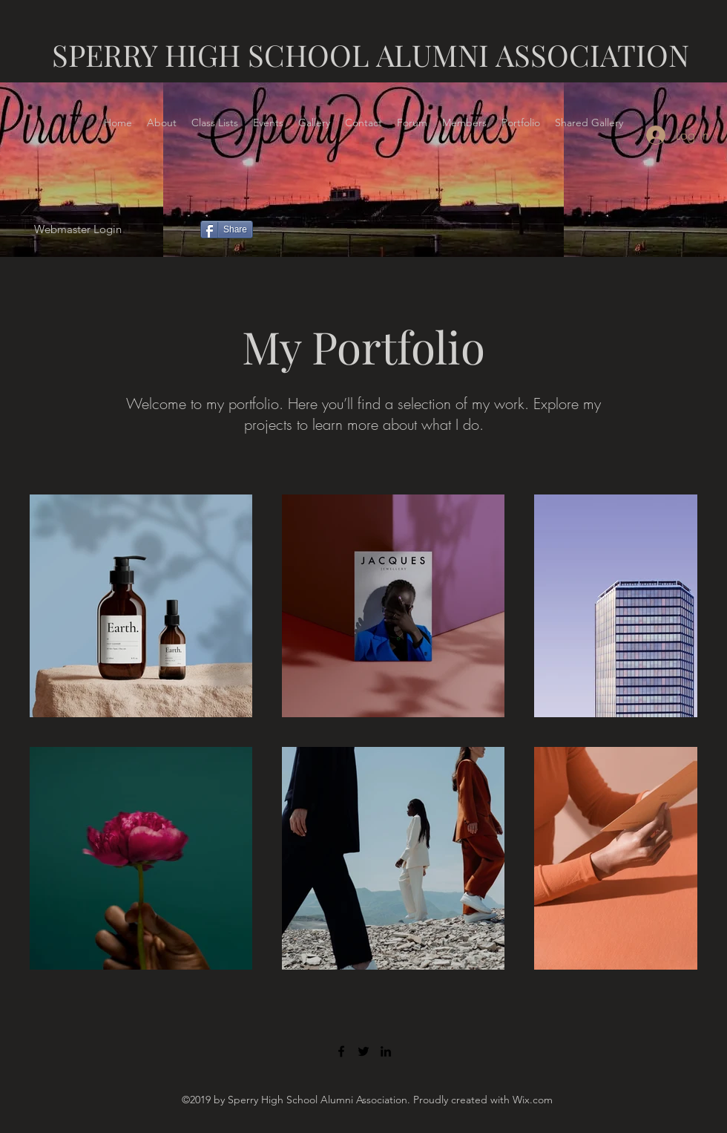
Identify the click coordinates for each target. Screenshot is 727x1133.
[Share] (226, 229)
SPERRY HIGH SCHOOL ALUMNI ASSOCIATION (370, 54)
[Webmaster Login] (77, 229)
